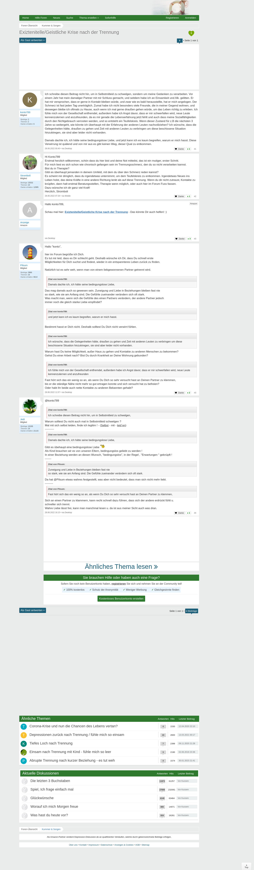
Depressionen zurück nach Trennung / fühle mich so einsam (76, 735)
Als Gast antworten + (33, 40)
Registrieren (172, 17)
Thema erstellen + (89, 17)
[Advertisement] (109, 66)
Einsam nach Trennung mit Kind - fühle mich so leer (70, 752)
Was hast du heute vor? (49, 815)
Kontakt (83, 845)
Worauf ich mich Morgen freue (54, 806)
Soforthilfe (110, 17)
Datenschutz (106, 845)
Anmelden (190, 17)
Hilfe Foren (41, 17)
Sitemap (145, 845)
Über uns (73, 845)
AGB (137, 845)
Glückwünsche (42, 798)
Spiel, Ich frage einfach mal (51, 789)
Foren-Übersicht (29, 829)
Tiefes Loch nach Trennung (51, 743)
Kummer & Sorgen (51, 829)
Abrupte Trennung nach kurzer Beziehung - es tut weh (72, 760)
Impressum (93, 845)
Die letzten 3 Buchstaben (50, 781)
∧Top (246, 866)
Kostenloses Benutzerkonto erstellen (121, 598)
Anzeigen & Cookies (123, 845)
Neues (56, 17)
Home (25, 17)
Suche (69, 17)
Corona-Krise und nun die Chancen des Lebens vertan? (73, 726)
